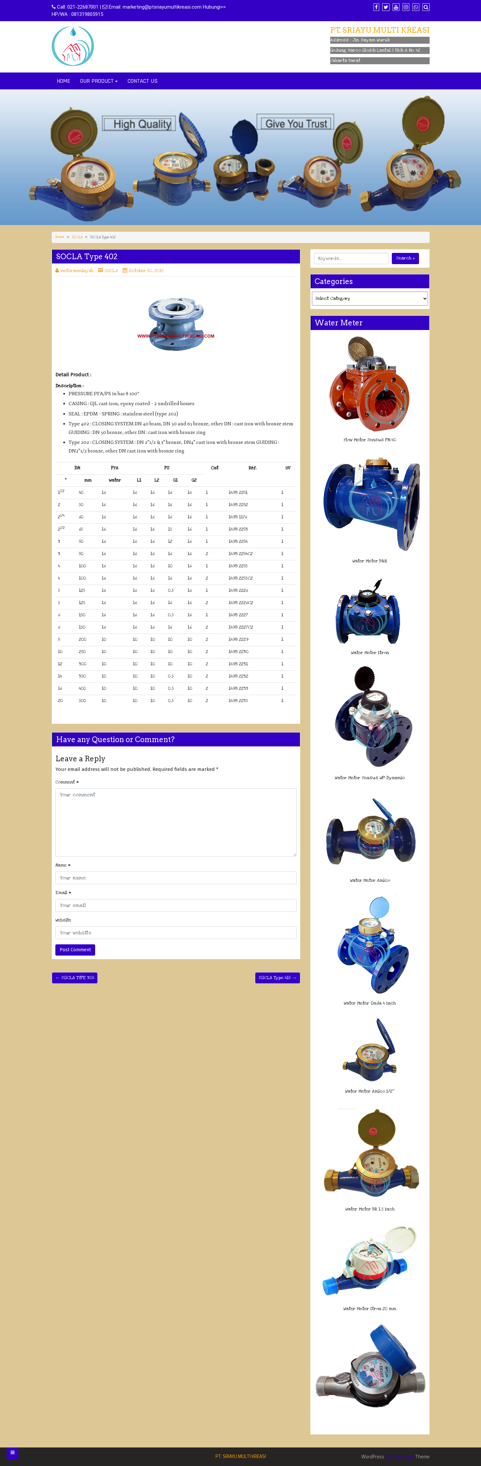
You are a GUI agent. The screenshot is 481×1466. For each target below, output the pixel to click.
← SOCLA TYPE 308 (74, 978)
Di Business (399, 1457)
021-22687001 (82, 7)
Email (63, 893)
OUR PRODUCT (97, 81)
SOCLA (77, 237)
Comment (67, 782)
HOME (63, 81)
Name (63, 865)
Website (63, 920)
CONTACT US (142, 81)
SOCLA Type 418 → (278, 978)
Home (59, 237)
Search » (405, 258)
